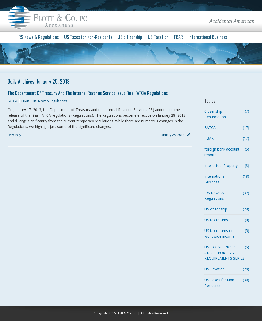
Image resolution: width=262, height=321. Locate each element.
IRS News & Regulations (50, 101)
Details (13, 135)
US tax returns (216, 219)
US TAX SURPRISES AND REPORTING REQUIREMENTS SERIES (224, 253)
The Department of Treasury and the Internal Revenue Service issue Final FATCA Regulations (88, 92)
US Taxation (214, 269)
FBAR (25, 101)
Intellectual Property (221, 165)
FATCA (12, 101)
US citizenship (215, 209)
